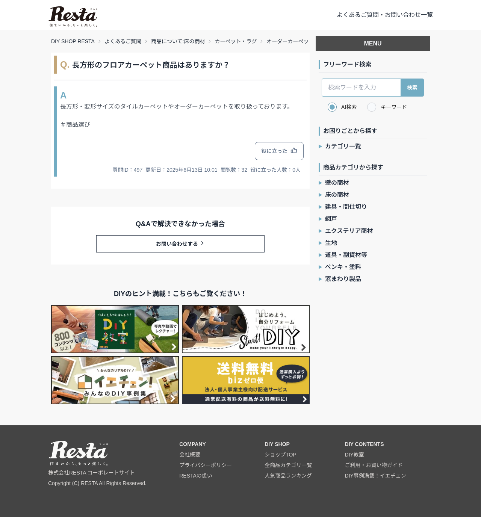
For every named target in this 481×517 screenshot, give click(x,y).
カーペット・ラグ (236, 41)
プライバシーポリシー (205, 465)
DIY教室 (354, 455)
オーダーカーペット (290, 41)
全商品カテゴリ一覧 (288, 465)
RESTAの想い (195, 476)
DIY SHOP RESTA (73, 41)
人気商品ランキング (288, 476)
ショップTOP (280, 455)
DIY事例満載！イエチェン (375, 476)
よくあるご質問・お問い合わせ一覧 (385, 15)
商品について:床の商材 (178, 41)
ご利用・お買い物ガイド (374, 465)
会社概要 (189, 455)
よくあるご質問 (122, 41)
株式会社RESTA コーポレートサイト (91, 473)
